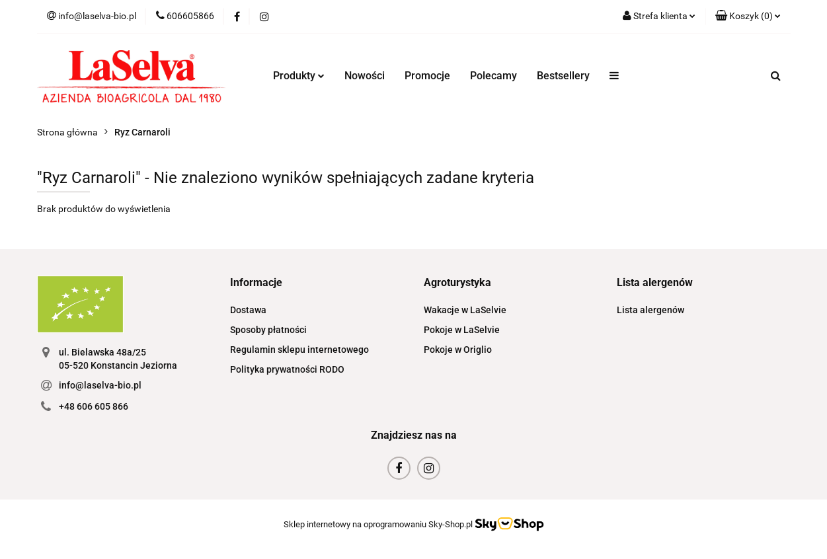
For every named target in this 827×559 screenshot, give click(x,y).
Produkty (299, 75)
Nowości (364, 75)
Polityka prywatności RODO (287, 369)
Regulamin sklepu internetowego (299, 349)
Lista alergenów (650, 310)
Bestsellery (563, 75)
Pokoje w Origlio (458, 349)
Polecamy (493, 75)
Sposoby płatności (268, 329)
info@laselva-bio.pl (100, 385)
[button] (748, 16)
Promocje (427, 75)
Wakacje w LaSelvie (465, 310)
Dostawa (248, 310)
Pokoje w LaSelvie (462, 329)
